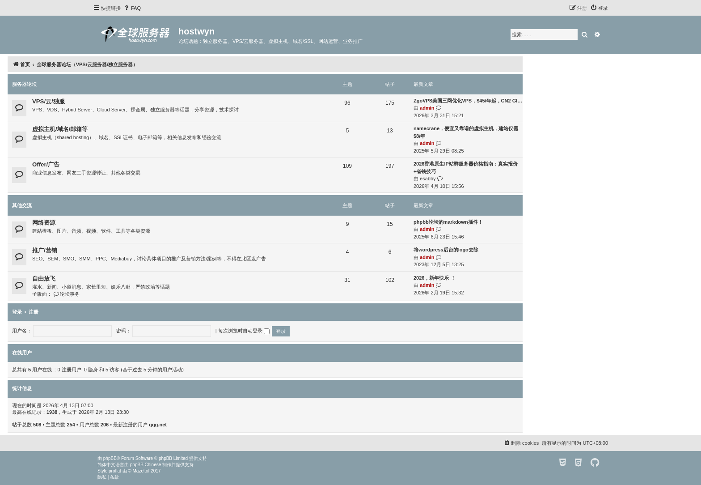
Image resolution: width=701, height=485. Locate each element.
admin (427, 108)
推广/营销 (44, 250)
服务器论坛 (24, 84)
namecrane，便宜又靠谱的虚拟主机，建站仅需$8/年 (466, 132)
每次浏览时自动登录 (244, 330)
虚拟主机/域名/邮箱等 (60, 129)
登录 (17, 312)
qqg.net (158, 424)
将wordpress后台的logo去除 (446, 249)
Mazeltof (141, 470)
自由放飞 (43, 278)
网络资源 (43, 222)
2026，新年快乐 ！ (435, 278)
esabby (427, 178)
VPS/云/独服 (48, 101)
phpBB (110, 458)
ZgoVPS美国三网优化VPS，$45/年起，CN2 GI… (468, 100)
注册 (33, 312)
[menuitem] (132, 8)
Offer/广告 (45, 164)
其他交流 (22, 205)
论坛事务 (66, 294)
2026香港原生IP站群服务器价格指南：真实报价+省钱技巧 (466, 167)
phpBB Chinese (145, 464)
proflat (115, 470)
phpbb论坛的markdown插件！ (448, 222)
